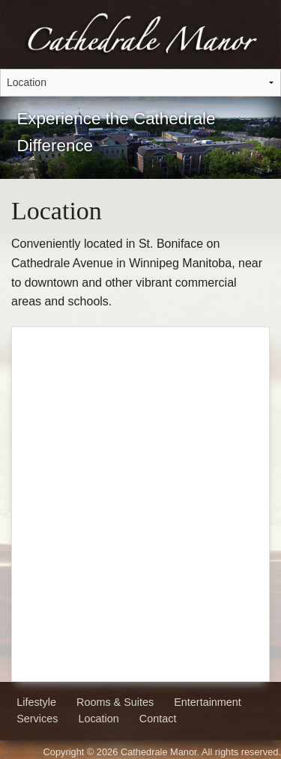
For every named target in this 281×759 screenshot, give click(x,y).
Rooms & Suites (115, 702)
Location (98, 719)
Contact (158, 719)
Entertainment (207, 702)
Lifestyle (36, 702)
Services (37, 719)
